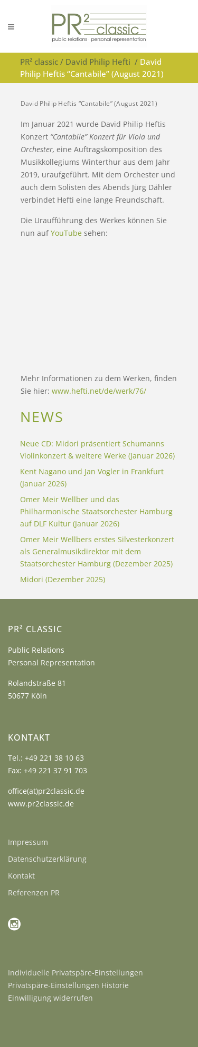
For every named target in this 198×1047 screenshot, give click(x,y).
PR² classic (39, 61)
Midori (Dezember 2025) (62, 579)
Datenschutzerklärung (47, 859)
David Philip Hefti (97, 61)
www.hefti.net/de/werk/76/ (99, 391)
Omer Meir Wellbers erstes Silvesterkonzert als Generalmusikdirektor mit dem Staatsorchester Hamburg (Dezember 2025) (97, 551)
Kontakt (21, 876)
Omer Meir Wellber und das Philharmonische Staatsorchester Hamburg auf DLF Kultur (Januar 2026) (96, 511)
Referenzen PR (34, 893)
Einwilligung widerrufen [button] (50, 998)
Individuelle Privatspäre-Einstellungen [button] (75, 973)
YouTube (66, 233)
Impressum (28, 842)
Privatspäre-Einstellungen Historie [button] (68, 985)
